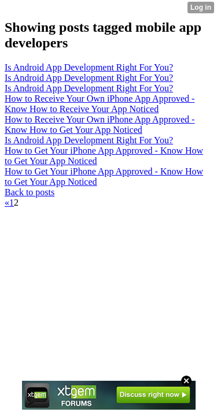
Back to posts (29, 192)
